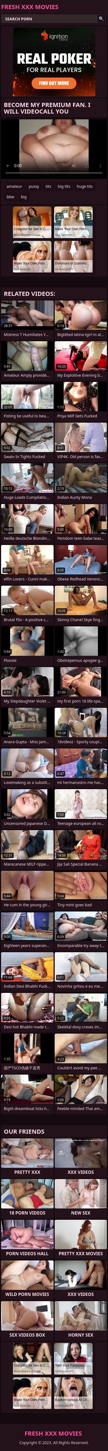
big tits (64, 186)
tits (48, 186)
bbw (10, 196)
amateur (14, 186)
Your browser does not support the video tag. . (54, 149)
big (24, 196)
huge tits (85, 186)
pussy (34, 186)
